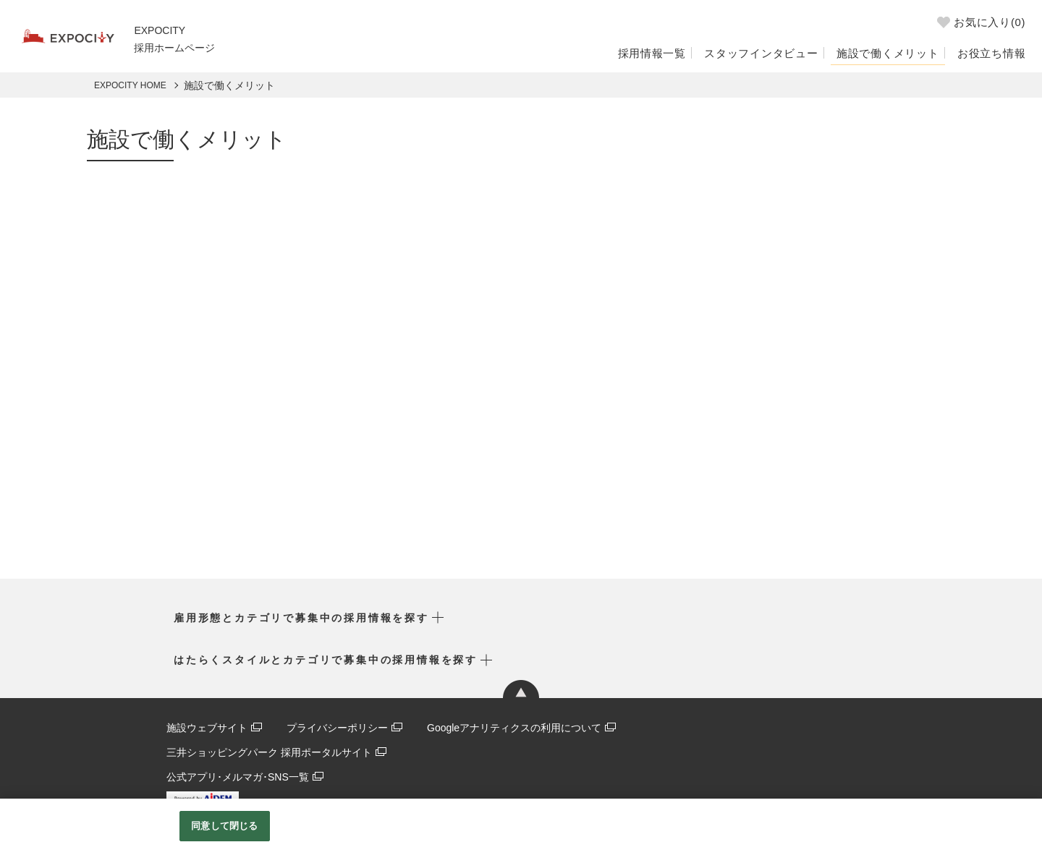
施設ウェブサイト (206, 728)
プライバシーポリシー (337, 728)
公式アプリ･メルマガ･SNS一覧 (237, 775)
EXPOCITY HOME (130, 85)
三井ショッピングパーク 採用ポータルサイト (269, 751)
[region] (521, 831)
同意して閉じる (224, 825)
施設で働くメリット (879, 52)
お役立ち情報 (989, 52)
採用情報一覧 (627, 52)
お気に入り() (979, 24)
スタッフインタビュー (744, 52)
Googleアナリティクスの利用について (514, 728)
